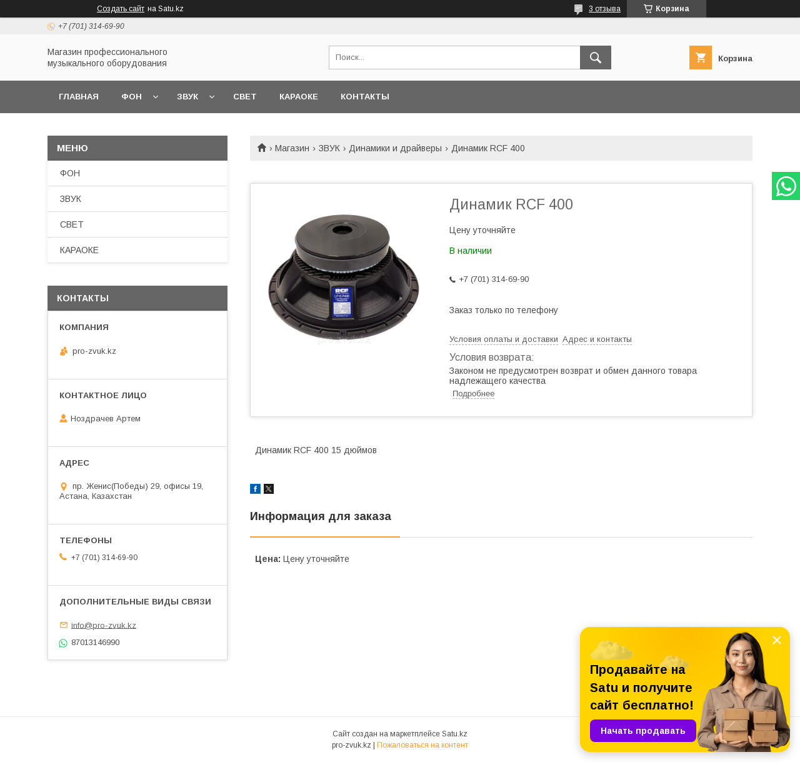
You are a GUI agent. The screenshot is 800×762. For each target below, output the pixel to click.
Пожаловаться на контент (422, 745)
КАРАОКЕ (298, 96)
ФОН (131, 96)
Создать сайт (120, 8)
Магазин (292, 148)
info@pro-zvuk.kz (103, 624)
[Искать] (595, 57)
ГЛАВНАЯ (79, 96)
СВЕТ (245, 96)
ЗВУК (187, 96)
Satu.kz (455, 733)
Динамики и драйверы (395, 148)
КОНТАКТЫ (365, 96)
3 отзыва (605, 8)
